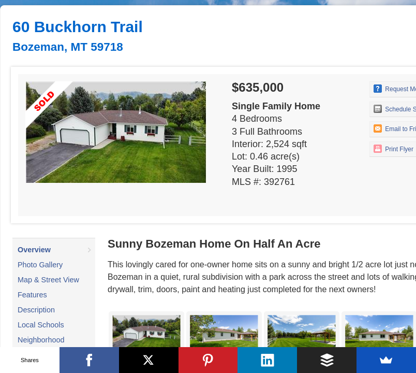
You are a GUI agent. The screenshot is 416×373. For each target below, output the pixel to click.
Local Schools (41, 325)
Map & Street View (48, 280)
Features (32, 295)
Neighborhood (41, 340)
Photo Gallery (40, 265)
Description (36, 310)
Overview (34, 250)
